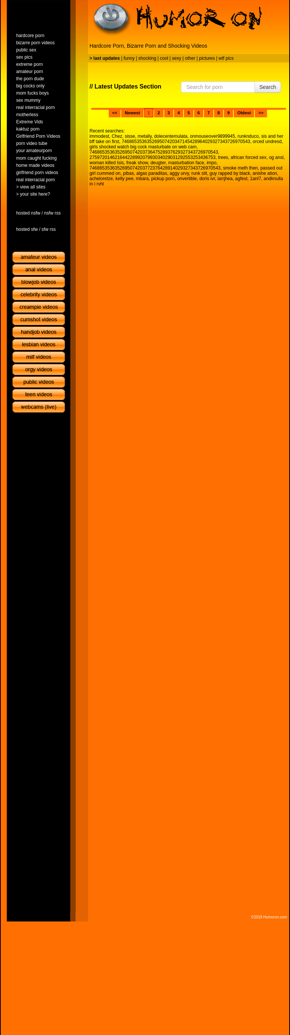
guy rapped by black (230, 173)
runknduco (248, 136)
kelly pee (124, 178)
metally (144, 136)
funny (128, 58)
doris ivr (207, 178)
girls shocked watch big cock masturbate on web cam (142, 146)
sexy (176, 58)
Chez (117, 136)
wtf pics (226, 58)
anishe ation (265, 173)
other (190, 58)
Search (267, 87)
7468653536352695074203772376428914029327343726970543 (155, 168)
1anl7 (255, 178)
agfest (241, 178)
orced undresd (267, 141)
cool (164, 58)
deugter (157, 162)
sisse (130, 136)
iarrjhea (225, 178)
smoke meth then (240, 168)
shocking (147, 58)
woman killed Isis (106, 162)
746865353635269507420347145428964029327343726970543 (186, 141)
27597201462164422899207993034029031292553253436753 (152, 157)
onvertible (187, 178)
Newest (132, 113)
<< (114, 113)
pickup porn (162, 178)
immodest (99, 136)
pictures (207, 58)
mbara (142, 178)
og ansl (276, 157)
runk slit (199, 173)
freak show (137, 162)
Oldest (244, 113)
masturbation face (186, 162)
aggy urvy (179, 173)
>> (260, 113)
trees (223, 157)
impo (211, 162)
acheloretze (101, 178)
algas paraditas (151, 173)
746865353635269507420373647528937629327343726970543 (153, 152)
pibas (128, 173)
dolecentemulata (170, 136)
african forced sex (249, 157)
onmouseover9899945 (212, 136)
